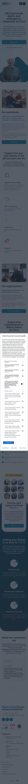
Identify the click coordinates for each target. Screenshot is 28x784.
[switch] (22, 365)
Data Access (14, 448)
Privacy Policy (22, 448)
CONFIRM (8, 442)
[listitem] (14, 362)
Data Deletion (5, 448)
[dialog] (14, 392)
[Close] (25, 336)
